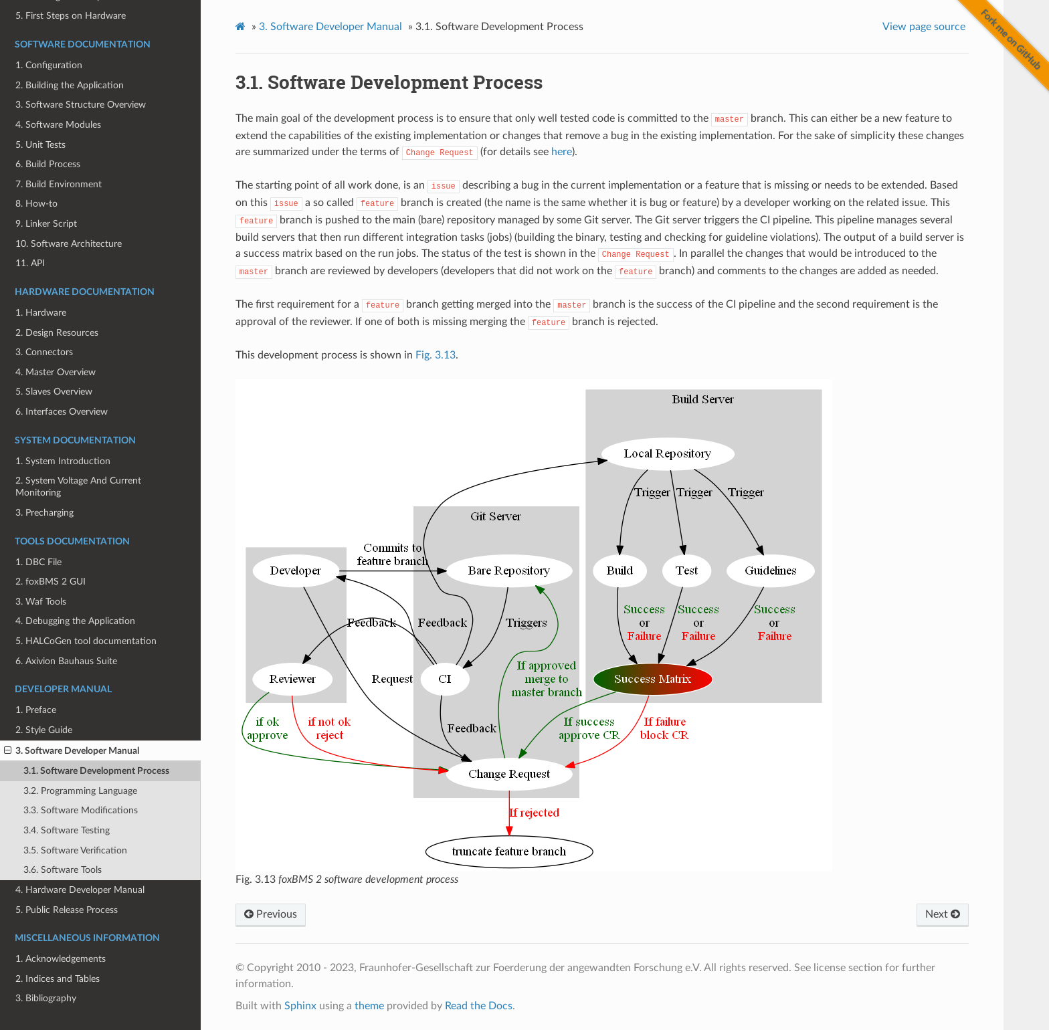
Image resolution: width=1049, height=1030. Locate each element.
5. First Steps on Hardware (70, 16)
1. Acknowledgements (60, 959)
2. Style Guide (43, 730)
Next (942, 914)
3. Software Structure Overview (80, 105)
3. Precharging (44, 513)
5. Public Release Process (66, 910)
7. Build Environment (58, 184)
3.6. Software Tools (62, 870)
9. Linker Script (46, 224)
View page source (923, 26)
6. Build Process (47, 164)
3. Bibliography (45, 998)
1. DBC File (38, 562)
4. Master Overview (55, 372)
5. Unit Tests (40, 145)
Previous (270, 914)
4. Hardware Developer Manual (80, 890)
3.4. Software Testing (66, 830)
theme (369, 1006)
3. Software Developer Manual (71, 751)
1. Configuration (48, 65)
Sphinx (300, 1006)
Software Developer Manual (330, 26)
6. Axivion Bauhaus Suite (66, 661)
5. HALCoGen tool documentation (86, 641)
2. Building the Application (69, 85)
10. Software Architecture (68, 244)
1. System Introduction (62, 461)
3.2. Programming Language (80, 791)
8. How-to (36, 204)
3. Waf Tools (40, 602)
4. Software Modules (58, 125)
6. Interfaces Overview (61, 412)
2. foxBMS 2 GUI (50, 582)
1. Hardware (40, 313)
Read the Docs (478, 1006)
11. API (30, 263)
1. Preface (35, 710)
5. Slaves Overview (53, 392)
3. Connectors (44, 352)
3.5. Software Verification (75, 850)
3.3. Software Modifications (80, 810)
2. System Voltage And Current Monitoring (78, 487)
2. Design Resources (56, 333)
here (561, 151)
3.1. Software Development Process (96, 771)
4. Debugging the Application (75, 621)
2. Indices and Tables (57, 979)
